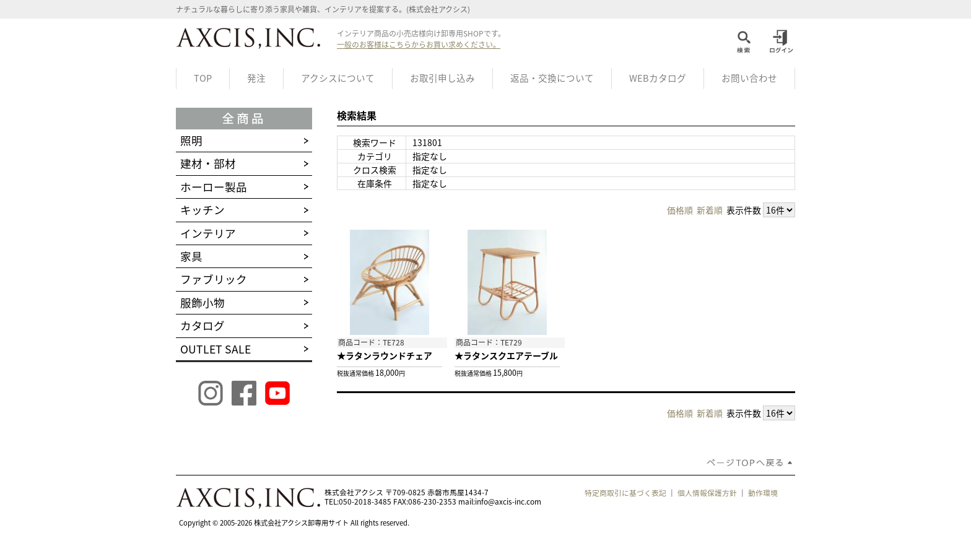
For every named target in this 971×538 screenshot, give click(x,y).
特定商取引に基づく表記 (625, 492)
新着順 (710, 210)
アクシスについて (338, 78)
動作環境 (763, 492)
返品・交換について (552, 78)
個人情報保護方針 (707, 492)
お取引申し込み (442, 78)
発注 (256, 78)
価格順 (680, 210)
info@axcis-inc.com (508, 501)
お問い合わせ (749, 78)
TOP (203, 78)
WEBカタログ (657, 78)
